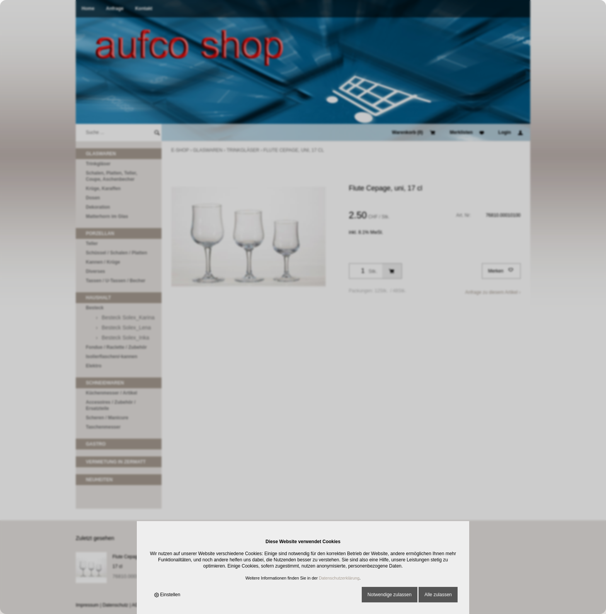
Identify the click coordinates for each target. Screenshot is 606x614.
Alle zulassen (438, 594)
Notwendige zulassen (390, 594)
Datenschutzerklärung (339, 578)
